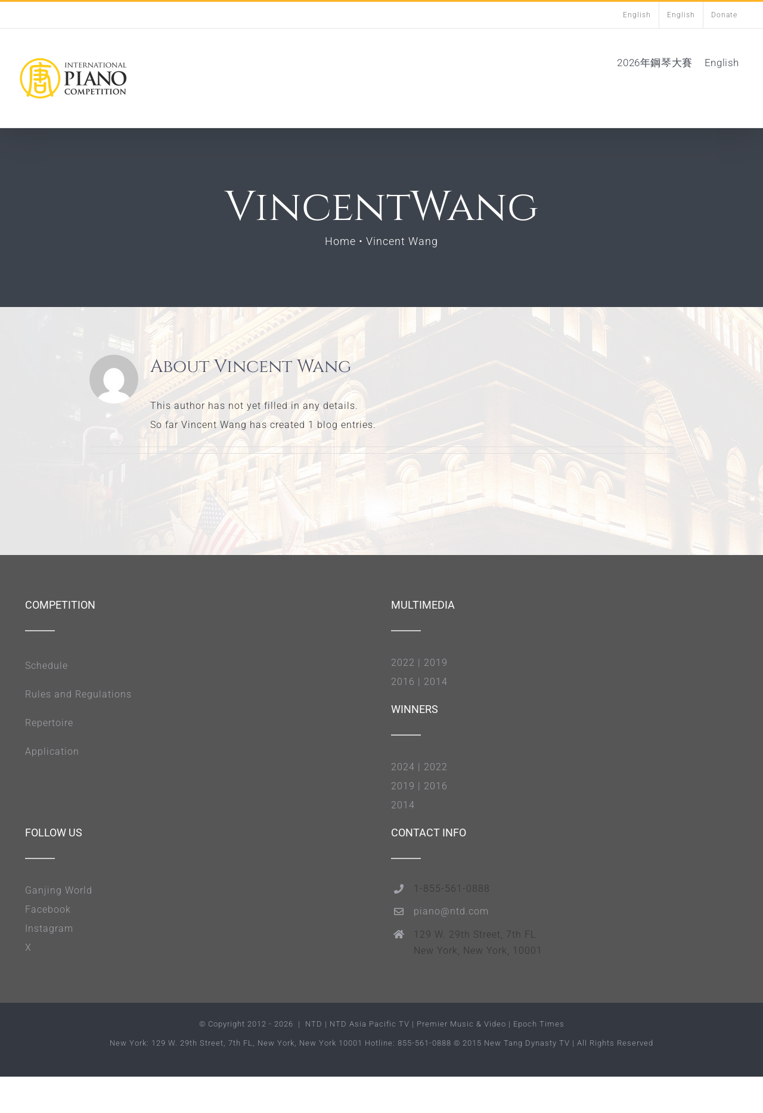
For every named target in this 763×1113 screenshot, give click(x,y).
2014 (436, 681)
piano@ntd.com (451, 911)
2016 (403, 681)
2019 (436, 662)
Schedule (46, 665)
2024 (403, 767)
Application (52, 751)
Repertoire (49, 722)
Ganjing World (58, 890)
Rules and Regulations (78, 694)
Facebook (48, 909)
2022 (403, 662)
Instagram (49, 928)
